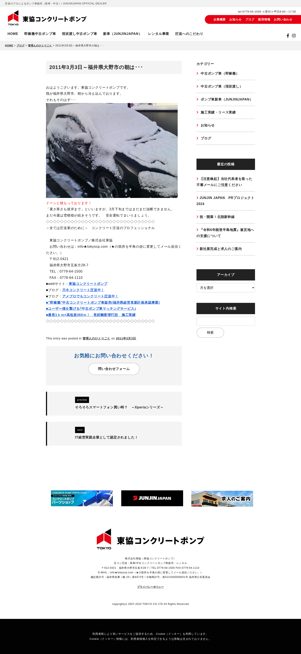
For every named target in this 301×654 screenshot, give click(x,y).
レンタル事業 (158, 34)
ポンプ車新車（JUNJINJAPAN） (227, 99)
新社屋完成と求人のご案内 (221, 250)
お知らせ (235, 19)
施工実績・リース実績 (218, 113)
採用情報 (264, 19)
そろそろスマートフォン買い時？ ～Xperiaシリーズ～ (119, 407)
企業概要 (219, 19)
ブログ (249, 19)
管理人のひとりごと (96, 338)
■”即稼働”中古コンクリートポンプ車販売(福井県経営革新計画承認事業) (103, 302)
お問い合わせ (283, 19)
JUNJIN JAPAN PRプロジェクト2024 (223, 202)
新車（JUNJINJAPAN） (122, 34)
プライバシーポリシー (150, 586)
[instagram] (294, 36)
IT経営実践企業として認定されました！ (106, 437)
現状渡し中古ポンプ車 (79, 34)
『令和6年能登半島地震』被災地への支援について (225, 235)
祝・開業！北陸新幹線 (217, 218)
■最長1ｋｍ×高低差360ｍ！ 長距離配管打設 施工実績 (91, 315)
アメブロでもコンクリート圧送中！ (90, 296)
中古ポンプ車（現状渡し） (221, 86)
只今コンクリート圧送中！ (83, 290)
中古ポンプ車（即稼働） (219, 73)
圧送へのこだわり (189, 34)
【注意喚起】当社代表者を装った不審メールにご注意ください (224, 183)
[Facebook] (288, 36)
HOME (13, 34)
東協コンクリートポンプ (88, 284)
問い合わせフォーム (114, 369)
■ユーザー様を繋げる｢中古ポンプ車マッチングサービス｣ (91, 308)
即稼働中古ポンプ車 (40, 34)
